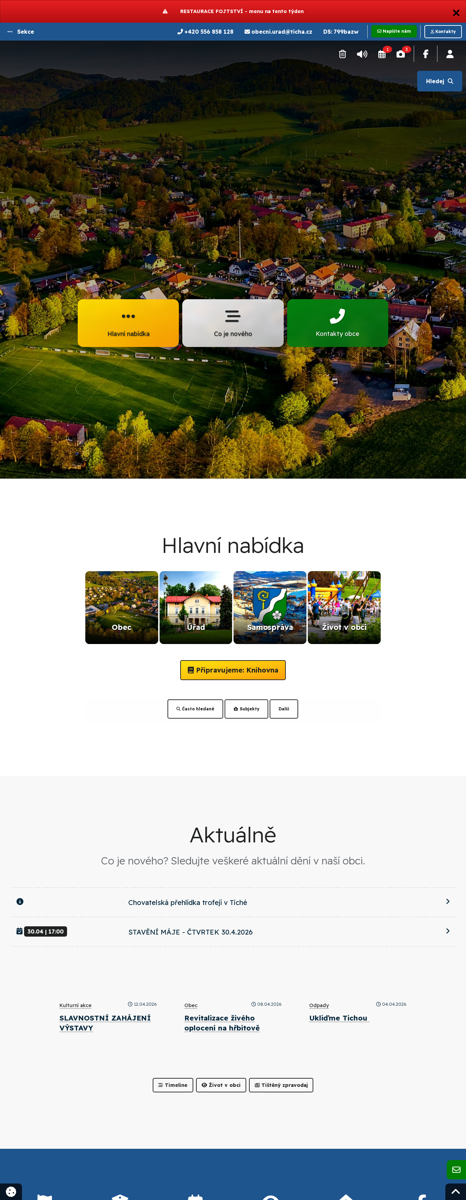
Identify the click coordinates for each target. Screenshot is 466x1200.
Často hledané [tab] (195, 708)
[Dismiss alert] (456, 11)
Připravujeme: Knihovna (233, 670)
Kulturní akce (75, 1005)
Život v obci (221, 1085)
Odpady (319, 1005)
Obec (190, 1005)
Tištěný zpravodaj (281, 1085)
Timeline (172, 1085)
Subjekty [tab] (246, 708)
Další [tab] (284, 708)
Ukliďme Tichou (339, 1017)
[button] (21, 31)
